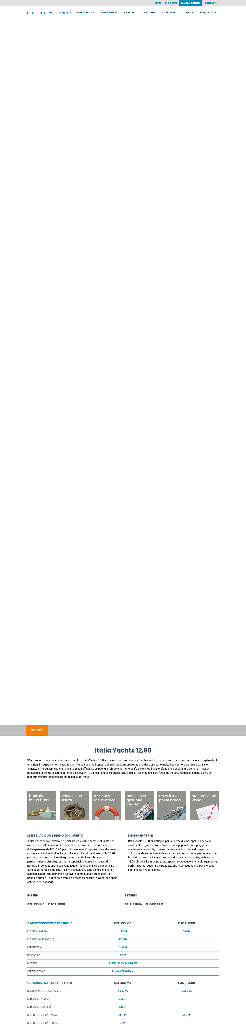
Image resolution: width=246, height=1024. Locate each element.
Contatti (210, 3)
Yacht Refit (148, 12)
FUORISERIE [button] (57, 904)
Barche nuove (85, 12)
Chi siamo (171, 3)
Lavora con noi (190, 3)
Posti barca (169, 12)
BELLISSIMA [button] (36, 904)
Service (188, 12)
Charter (129, 12)
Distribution (208, 12)
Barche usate (109, 12)
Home (157, 3)
